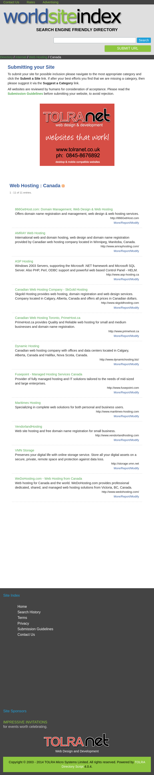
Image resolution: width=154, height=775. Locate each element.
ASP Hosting (24, 261)
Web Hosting (38, 57)
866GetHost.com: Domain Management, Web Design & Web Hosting (64, 209)
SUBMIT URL (127, 48)
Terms (22, 618)
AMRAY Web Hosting (30, 233)
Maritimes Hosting (28, 403)
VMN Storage (24, 450)
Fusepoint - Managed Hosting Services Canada (48, 374)
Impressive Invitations (25, 722)
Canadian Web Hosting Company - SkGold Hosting (51, 289)
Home (22, 606)
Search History (29, 612)
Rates (31, 2)
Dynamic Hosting (27, 346)
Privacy (23, 623)
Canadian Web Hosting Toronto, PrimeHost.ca (47, 318)
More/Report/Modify (126, 222)
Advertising (50, 2)
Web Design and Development (77, 751)
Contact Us (11, 2)
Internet (21, 57)
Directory (6, 57)
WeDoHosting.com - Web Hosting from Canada (48, 478)
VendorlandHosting (28, 426)
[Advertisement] (82, 540)
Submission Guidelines (35, 629)
